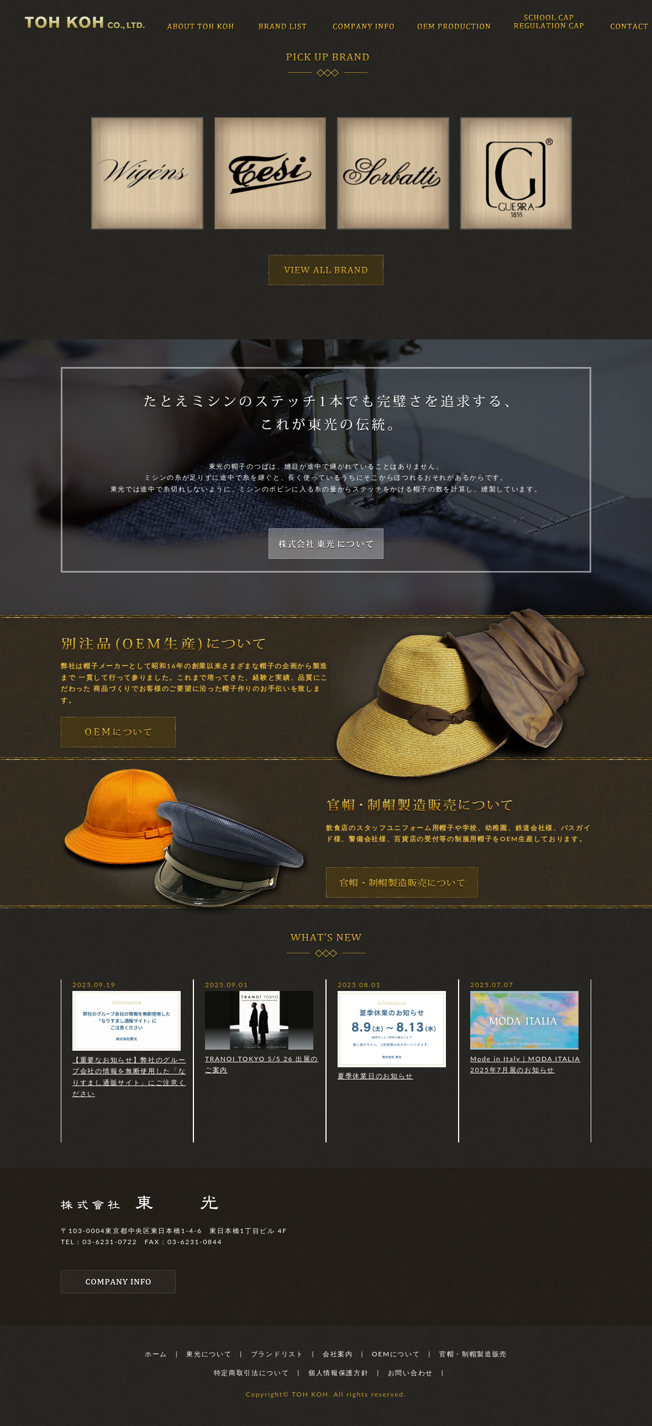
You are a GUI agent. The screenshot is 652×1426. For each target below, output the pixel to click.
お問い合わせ (410, 1373)
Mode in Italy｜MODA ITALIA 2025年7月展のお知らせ (525, 1032)
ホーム (156, 1354)
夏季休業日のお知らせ (392, 1036)
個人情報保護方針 (338, 1373)
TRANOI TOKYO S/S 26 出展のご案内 (261, 1032)
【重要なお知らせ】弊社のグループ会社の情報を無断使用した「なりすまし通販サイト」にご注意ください (129, 1044)
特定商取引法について (252, 1373)
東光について (209, 1354)
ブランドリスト (277, 1354)
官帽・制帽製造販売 (473, 1354)
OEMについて (396, 1354)
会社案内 (338, 1354)
